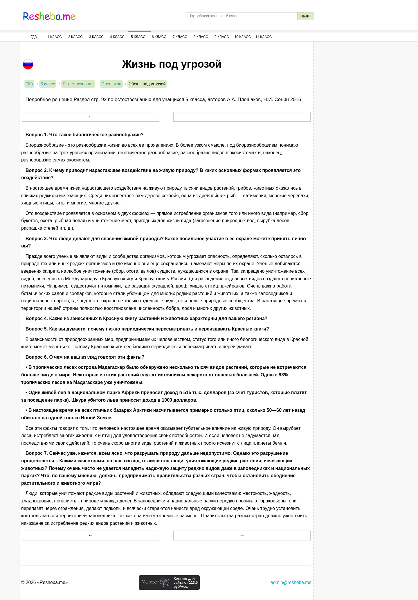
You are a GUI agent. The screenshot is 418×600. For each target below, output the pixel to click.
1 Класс (54, 37)
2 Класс (75, 37)
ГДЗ (33, 37)
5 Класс (138, 37)
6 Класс (159, 37)
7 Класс (180, 37)
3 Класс (96, 37)
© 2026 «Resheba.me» (44, 582)
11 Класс (263, 37)
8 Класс (201, 37)
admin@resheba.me (291, 582)
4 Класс (117, 37)
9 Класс (222, 37)
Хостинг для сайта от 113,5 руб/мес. (186, 582)
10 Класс (243, 37)
